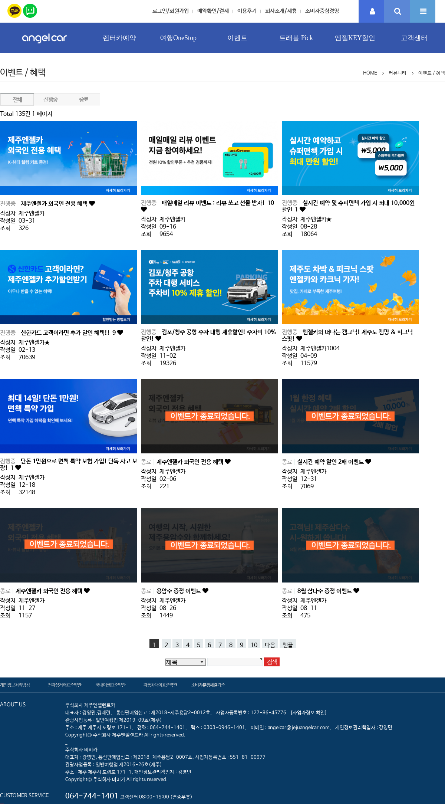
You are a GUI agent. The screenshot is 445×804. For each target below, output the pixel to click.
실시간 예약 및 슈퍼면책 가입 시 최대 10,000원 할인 (348, 206)
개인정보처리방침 (15, 685)
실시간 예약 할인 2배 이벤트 (331, 462)
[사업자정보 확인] (308, 713)
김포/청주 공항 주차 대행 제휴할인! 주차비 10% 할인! (208, 335)
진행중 (50, 99)
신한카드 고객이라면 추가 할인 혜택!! (69, 333)
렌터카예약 (119, 38)
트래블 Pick (296, 38)
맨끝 (288, 645)
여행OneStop (178, 38)
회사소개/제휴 (281, 11)
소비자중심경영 (322, 11)
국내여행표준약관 (110, 685)
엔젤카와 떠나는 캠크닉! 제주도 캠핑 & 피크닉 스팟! (347, 335)
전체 (17, 100)
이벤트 (237, 38)
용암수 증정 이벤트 (179, 591)
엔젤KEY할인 (355, 38)
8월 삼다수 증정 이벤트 (325, 591)
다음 (270, 645)
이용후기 (247, 11)
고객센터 (414, 38)
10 (254, 645)
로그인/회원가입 (170, 11)
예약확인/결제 (213, 11)
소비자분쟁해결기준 (208, 685)
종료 (83, 99)
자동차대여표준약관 (160, 685)
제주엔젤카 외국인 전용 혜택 (55, 203)
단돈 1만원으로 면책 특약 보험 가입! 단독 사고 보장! (68, 465)
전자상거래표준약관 (64, 685)
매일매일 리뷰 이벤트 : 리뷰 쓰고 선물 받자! (218, 203)
